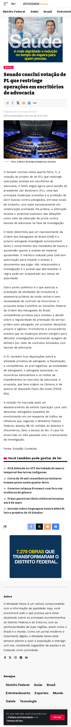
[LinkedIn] (26, 658)
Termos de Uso (14, 721)
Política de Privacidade (20, 717)
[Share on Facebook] (12, 103)
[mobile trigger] (7, 3)
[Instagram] (15, 658)
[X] (10, 658)
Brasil (8, 67)
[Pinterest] (21, 658)
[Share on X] (17, 103)
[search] (64, 4)
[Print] (29, 103)
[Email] (23, 103)
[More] (34, 103)
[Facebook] (5, 658)
